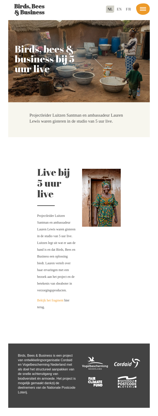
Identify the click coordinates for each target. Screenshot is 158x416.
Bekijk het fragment (50, 300)
